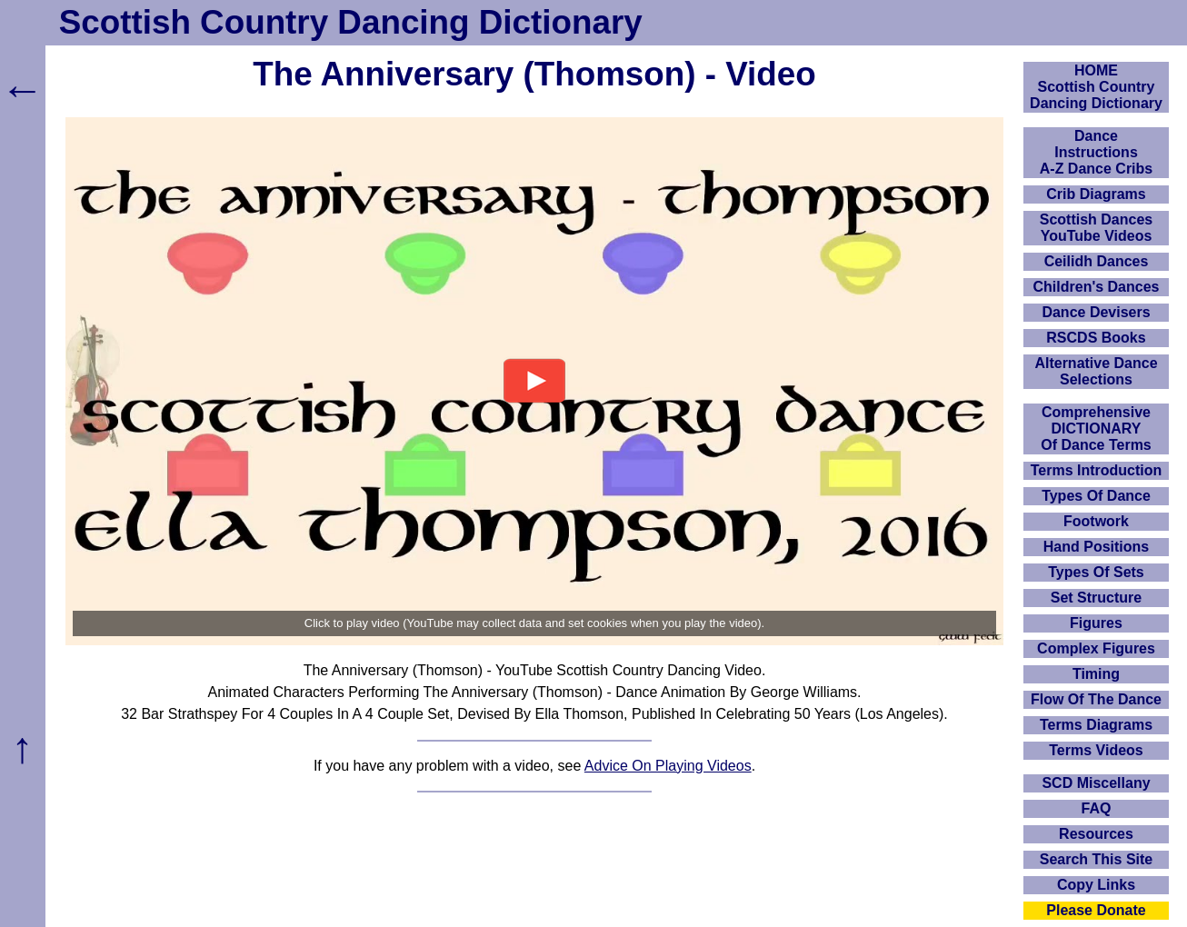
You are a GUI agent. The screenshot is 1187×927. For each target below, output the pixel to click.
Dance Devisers (1096, 312)
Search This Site (1096, 859)
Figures (1096, 623)
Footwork (1096, 521)
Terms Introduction (1096, 470)
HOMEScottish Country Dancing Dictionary (1096, 87)
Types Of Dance (1096, 495)
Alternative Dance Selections (1095, 371)
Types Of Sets (1096, 572)
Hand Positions (1096, 546)
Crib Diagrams (1095, 194)
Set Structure (1096, 597)
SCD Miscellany (1096, 783)
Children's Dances (1096, 286)
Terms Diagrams (1096, 725)
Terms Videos (1095, 750)
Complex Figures (1096, 648)
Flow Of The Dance (1096, 699)
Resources (1096, 834)
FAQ (1097, 808)
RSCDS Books (1095, 337)
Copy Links (1096, 884)
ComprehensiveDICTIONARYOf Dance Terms (1096, 428)
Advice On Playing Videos (668, 765)
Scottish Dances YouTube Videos (1096, 228)
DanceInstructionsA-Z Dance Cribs (1096, 152)
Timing (1096, 674)
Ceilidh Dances (1096, 261)
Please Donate (1095, 910)
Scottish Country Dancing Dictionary (351, 22)
